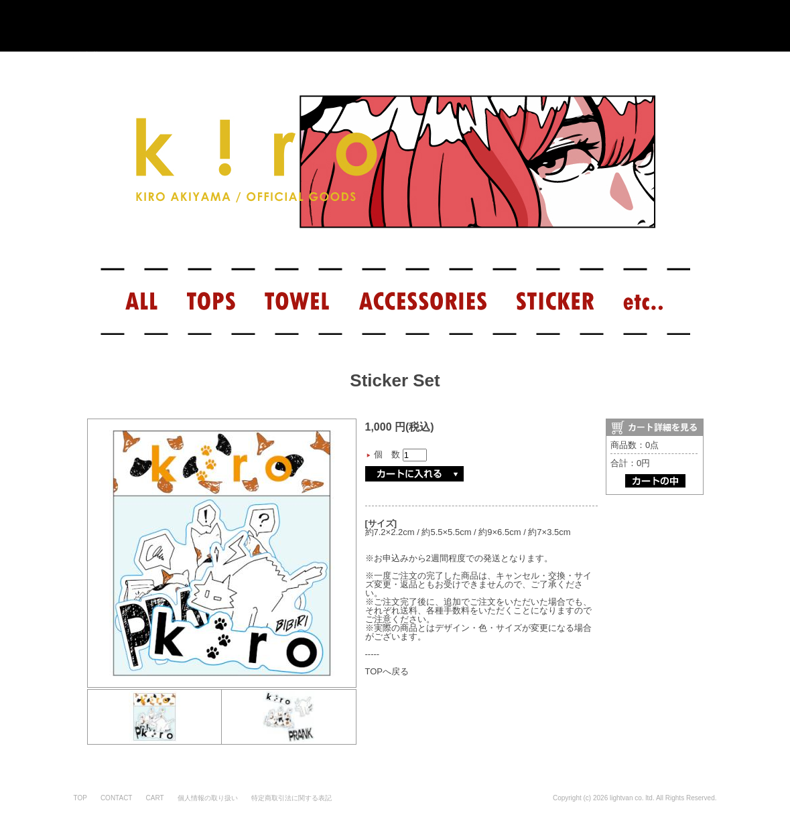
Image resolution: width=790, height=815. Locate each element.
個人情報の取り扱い (208, 798)
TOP (80, 798)
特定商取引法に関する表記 (291, 798)
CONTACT (117, 798)
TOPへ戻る (387, 671)
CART (154, 798)
